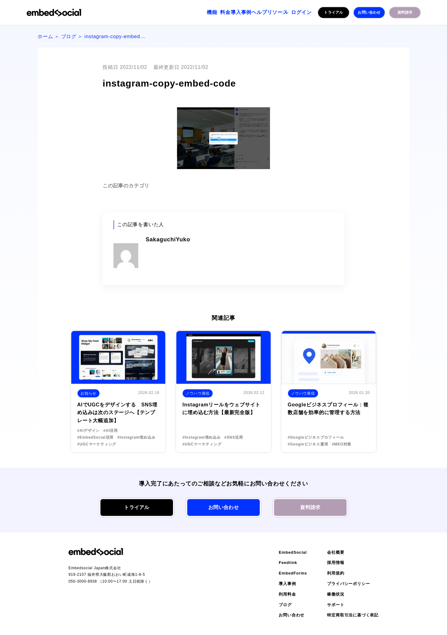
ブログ (69, 36)
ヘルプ (240, 12)
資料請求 (405, 12)
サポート (335, 604)
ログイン (297, 12)
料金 (191, 12)
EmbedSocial (293, 552)
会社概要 (335, 552)
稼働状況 (335, 594)
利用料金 (287, 594)
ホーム (45, 36)
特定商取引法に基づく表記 (352, 615)
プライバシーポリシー (348, 583)
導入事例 (214, 12)
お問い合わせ (369, 12)
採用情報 (335, 562)
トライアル (333, 12)
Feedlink (288, 562)
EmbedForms (293, 573)
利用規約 (335, 573)
